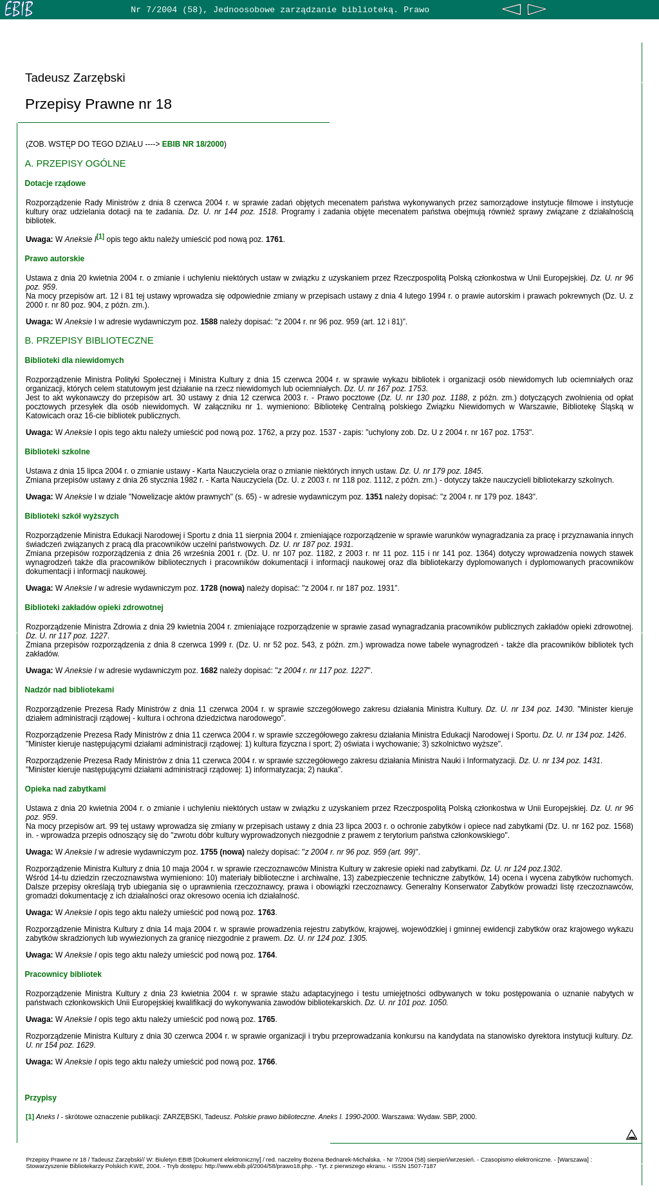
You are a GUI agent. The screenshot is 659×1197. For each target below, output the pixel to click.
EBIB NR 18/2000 (193, 144)
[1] (100, 236)
